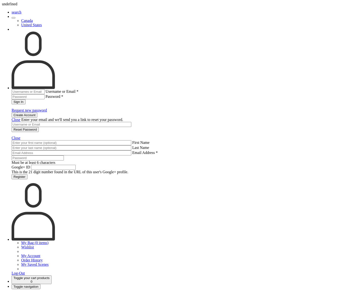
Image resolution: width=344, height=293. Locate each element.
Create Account (24, 115)
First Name (141, 142)
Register (19, 177)
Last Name (140, 148)
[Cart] (32, 279)
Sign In (18, 102)
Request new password (29, 110)
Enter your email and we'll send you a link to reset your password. (72, 120)
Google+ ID (21, 167)
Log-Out (18, 273)
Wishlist (27, 247)
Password (54, 96)
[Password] (38, 157)
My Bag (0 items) (34, 243)
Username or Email (62, 91)
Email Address (145, 153)
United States (31, 25)
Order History (32, 260)
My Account (30, 256)
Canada (27, 21)
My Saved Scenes (35, 264)
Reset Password (25, 129)
